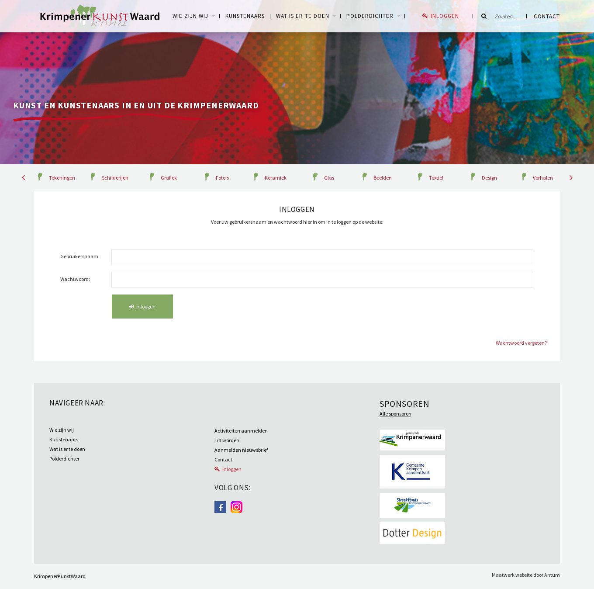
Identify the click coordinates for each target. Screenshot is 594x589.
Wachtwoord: (75, 279)
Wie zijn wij (61, 429)
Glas (329, 177)
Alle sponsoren (395, 413)
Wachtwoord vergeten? (521, 343)
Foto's (222, 177)
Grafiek (169, 177)
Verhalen (543, 177)
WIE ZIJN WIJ (190, 16)
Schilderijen (115, 177)
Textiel (436, 177)
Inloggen (445, 16)
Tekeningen (62, 177)
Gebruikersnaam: (80, 256)
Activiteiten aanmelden (241, 430)
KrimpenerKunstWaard (60, 576)
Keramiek (276, 177)
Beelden (382, 177)
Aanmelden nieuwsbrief (241, 450)
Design (489, 177)
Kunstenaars (245, 16)
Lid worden (226, 440)
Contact (547, 16)
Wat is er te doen (302, 16)
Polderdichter (370, 16)
